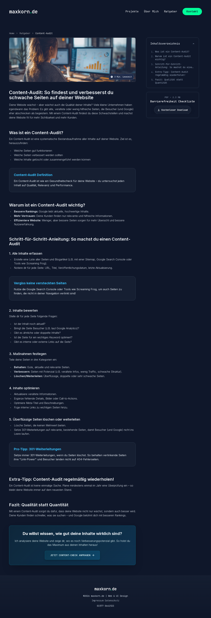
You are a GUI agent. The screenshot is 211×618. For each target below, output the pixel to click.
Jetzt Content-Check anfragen (72, 555)
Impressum (98, 600)
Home (11, 33)
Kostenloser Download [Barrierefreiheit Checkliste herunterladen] (172, 109)
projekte (132, 11)
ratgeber (170, 11)
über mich (151, 11)
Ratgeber (25, 33)
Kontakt (192, 11)
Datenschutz (112, 600)
